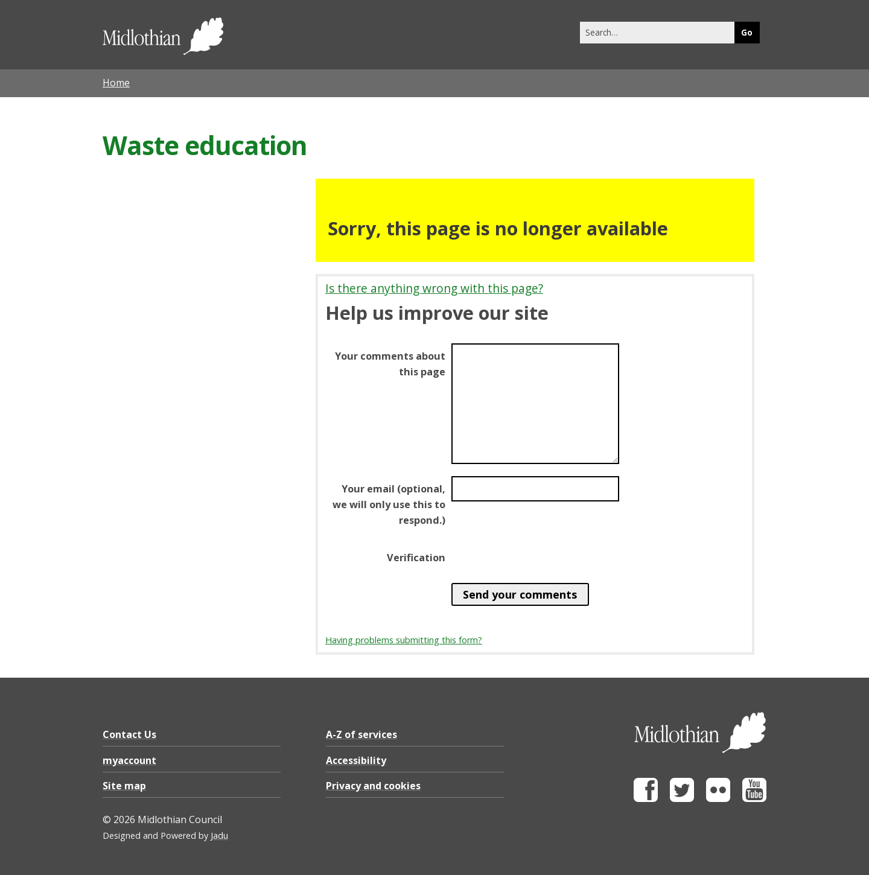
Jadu (219, 835)
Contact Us (129, 734)
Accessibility (356, 760)
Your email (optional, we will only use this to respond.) (389, 504)
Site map (124, 785)
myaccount (129, 760)
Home (116, 82)
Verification (416, 557)
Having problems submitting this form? (403, 640)
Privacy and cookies (373, 785)
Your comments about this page (390, 363)
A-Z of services (361, 734)
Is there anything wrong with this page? (434, 288)
